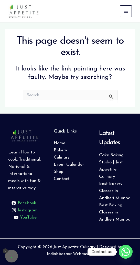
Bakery (60, 150)
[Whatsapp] (126, 252)
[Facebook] (24, 203)
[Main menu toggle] (126, 11)
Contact (62, 179)
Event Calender (69, 164)
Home (59, 143)
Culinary (62, 157)
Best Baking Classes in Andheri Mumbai (115, 212)
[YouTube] (25, 217)
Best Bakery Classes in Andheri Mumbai (115, 191)
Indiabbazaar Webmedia (70, 254)
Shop (58, 172)
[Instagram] (24, 210)
